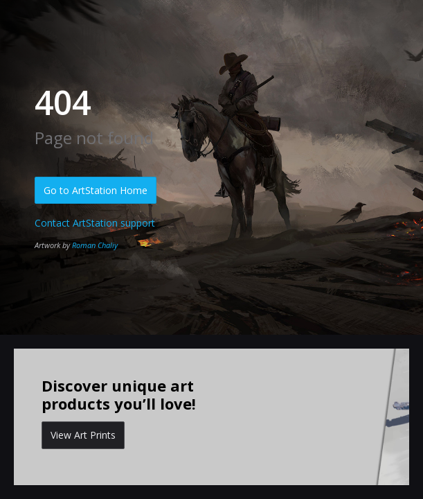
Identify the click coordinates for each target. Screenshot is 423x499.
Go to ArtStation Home (95, 190)
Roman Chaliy (95, 245)
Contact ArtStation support (95, 222)
